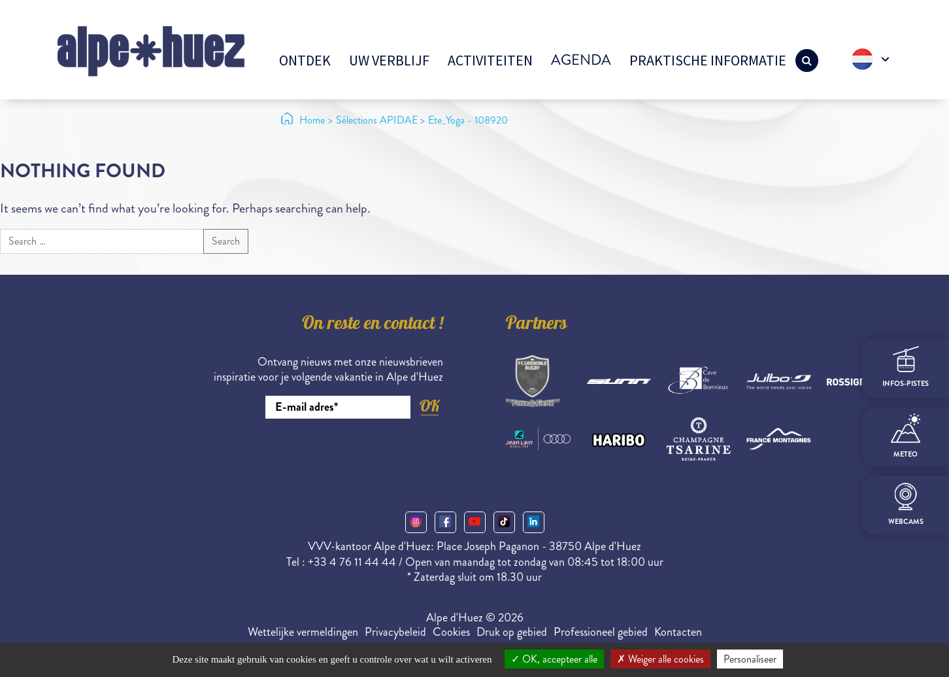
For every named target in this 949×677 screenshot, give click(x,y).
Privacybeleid (395, 631)
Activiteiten (490, 60)
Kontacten (678, 631)
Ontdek (305, 60)
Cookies (451, 631)
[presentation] (343, 454)
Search (226, 241)
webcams (906, 505)
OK (429, 406)
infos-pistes (905, 367)
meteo (905, 436)
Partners (536, 325)
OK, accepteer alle (554, 659)
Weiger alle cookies (660, 659)
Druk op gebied (511, 631)
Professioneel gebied (601, 631)
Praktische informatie (707, 60)
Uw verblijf (389, 60)
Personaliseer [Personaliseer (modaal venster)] (750, 659)
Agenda (581, 60)
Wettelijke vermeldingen (303, 631)
